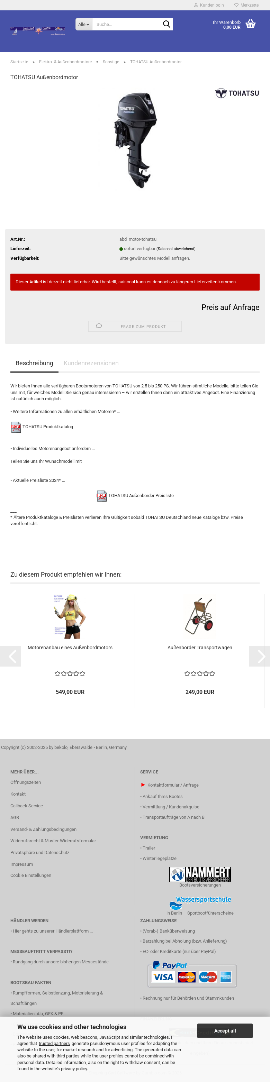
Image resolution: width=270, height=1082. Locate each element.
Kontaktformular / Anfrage (173, 785)
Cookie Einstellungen (30, 875)
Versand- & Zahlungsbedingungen (43, 829)
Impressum (21, 864)
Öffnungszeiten (25, 782)
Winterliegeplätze (160, 858)
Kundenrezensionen (91, 363)
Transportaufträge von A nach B (174, 817)
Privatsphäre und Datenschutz (39, 852)
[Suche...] (83, 24)
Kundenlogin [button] (209, 5)
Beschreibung (34, 363)
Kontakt (18, 794)
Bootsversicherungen (200, 885)
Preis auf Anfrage (230, 307)
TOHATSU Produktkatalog (47, 426)
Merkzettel (247, 5)
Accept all (225, 1031)
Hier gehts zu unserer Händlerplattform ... (53, 931)
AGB (14, 817)
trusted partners (54, 1043)
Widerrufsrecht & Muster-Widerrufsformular (53, 840)
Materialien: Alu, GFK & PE (38, 1013)
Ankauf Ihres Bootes (163, 796)
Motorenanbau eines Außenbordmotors (70, 647)
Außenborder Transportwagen (200, 647)
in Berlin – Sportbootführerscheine (200, 913)
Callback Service (26, 805)
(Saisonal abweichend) (176, 249)
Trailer (149, 848)
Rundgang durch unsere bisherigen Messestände (61, 961)
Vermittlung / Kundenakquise (171, 806)
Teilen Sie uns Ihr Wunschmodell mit (46, 461)
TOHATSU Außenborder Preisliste (141, 495)
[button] (10, 656)
